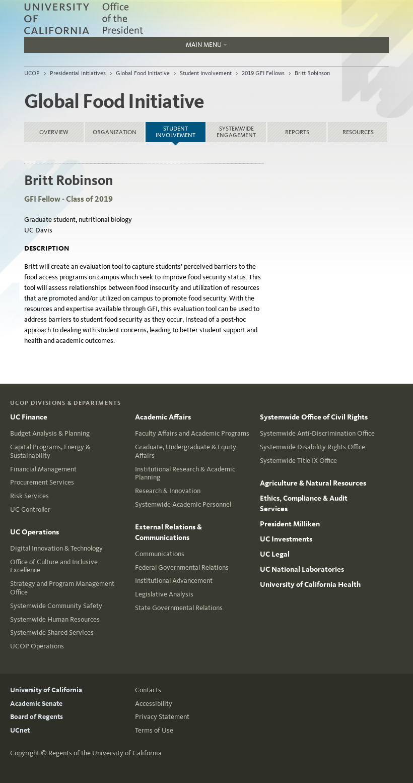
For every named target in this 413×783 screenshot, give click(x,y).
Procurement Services (42, 482)
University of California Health (310, 584)
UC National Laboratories (302, 569)
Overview (53, 132)
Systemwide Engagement (236, 132)
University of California (46, 690)
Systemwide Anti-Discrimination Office (317, 433)
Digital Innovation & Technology (56, 548)
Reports (297, 132)
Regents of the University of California (105, 753)
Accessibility (153, 703)
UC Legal (275, 554)
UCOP (32, 73)
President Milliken (290, 523)
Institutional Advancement (174, 580)
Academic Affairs (163, 416)
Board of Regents (36, 716)
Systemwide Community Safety (56, 605)
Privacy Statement (162, 716)
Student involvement (206, 73)
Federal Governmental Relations (182, 567)
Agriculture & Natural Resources (313, 483)
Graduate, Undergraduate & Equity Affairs (185, 451)
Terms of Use (154, 730)
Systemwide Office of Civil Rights (314, 416)
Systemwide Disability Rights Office (312, 447)
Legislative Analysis (164, 594)
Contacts (148, 690)
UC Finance (28, 416)
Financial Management (43, 469)
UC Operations (34, 531)
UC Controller (30, 509)
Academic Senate (36, 703)
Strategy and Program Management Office (62, 587)
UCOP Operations (37, 646)
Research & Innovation (167, 491)
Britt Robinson (312, 73)
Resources (358, 132)
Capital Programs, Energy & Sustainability (50, 451)
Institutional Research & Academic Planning (185, 473)
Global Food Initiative (143, 73)
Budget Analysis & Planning (50, 433)
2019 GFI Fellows (263, 73)
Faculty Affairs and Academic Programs (192, 433)
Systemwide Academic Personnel (183, 504)
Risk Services (29, 496)
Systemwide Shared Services (52, 632)
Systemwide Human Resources (55, 619)
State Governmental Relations (179, 608)
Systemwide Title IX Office (298, 460)
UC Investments (286, 539)
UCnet (20, 730)
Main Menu (125, 47)
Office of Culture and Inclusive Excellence (54, 566)
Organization (114, 132)
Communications (159, 554)
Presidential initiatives (78, 73)
